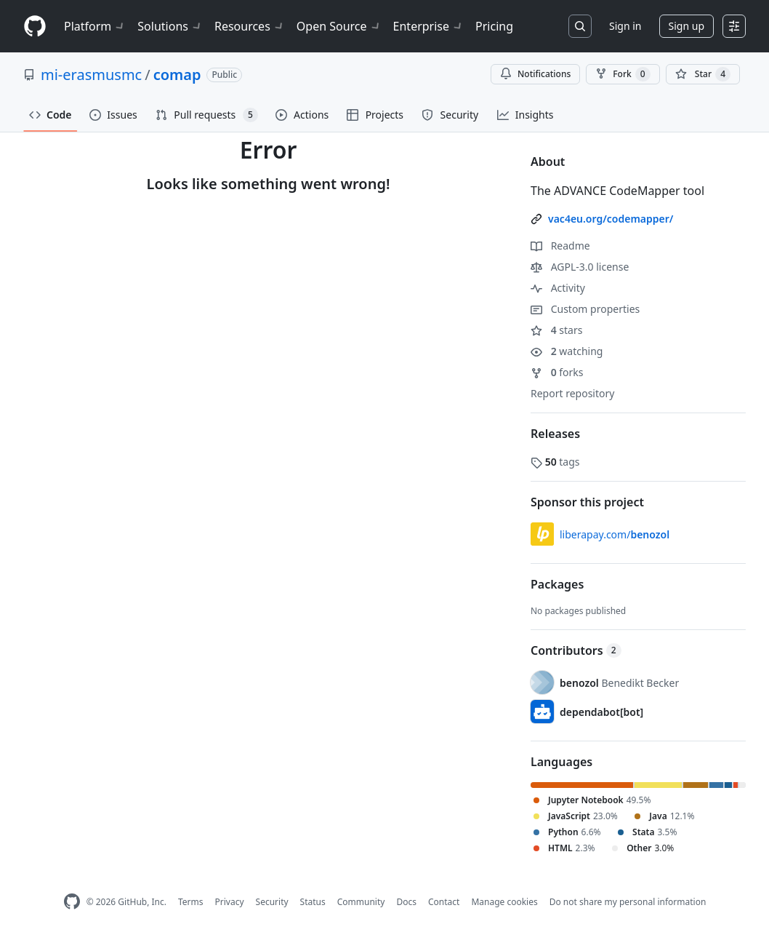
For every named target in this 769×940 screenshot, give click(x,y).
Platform (95, 26)
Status (313, 902)
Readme (560, 245)
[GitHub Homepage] (72, 902)
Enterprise (428, 26)
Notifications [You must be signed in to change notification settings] (535, 74)
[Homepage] (35, 27)
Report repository (572, 393)
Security (272, 902)
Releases (555, 434)
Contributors (576, 650)
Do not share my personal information (627, 902)
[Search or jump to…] (580, 26)
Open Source (339, 26)
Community (361, 902)
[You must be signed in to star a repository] (703, 74)
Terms (191, 902)
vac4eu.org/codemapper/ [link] (610, 219)
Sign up (686, 26)
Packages (557, 584)
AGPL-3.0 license (580, 267)
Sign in (625, 26)
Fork (622, 74)
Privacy (229, 902)
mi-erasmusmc (91, 74)
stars (556, 330)
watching (567, 351)
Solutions (170, 26)
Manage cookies (504, 902)
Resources (249, 26)
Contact (443, 902)
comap (177, 74)
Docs (406, 902)
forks (557, 372)
